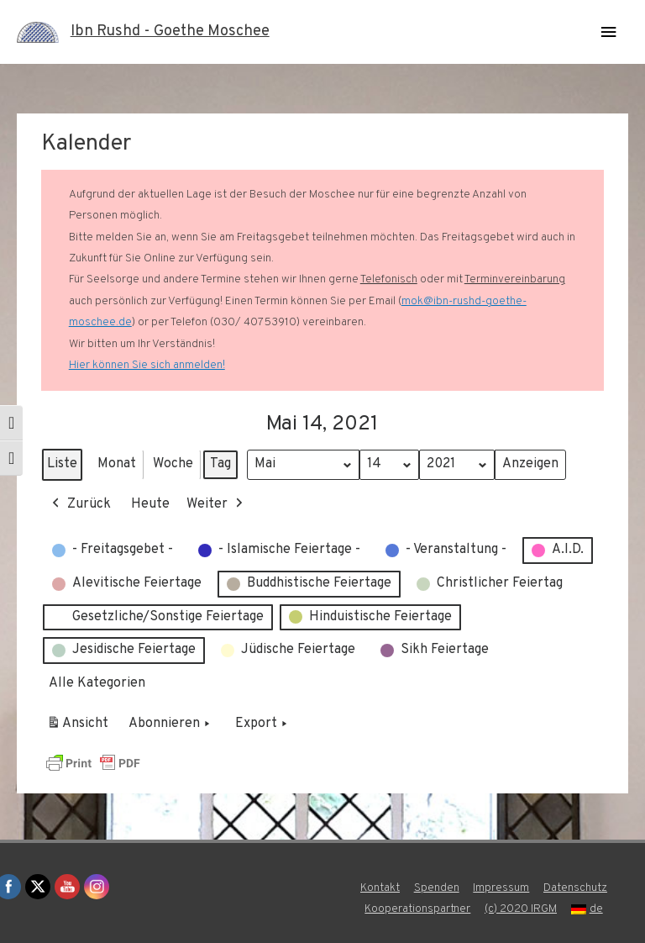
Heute (150, 504)
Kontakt (380, 888)
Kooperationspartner (417, 909)
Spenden (436, 888)
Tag (220, 464)
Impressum (501, 888)
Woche (173, 464)
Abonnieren (170, 725)
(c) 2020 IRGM (521, 909)
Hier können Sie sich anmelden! (147, 365)
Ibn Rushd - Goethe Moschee (170, 31)
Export (263, 725)
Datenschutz (575, 888)
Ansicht (80, 728)
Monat (116, 464)
